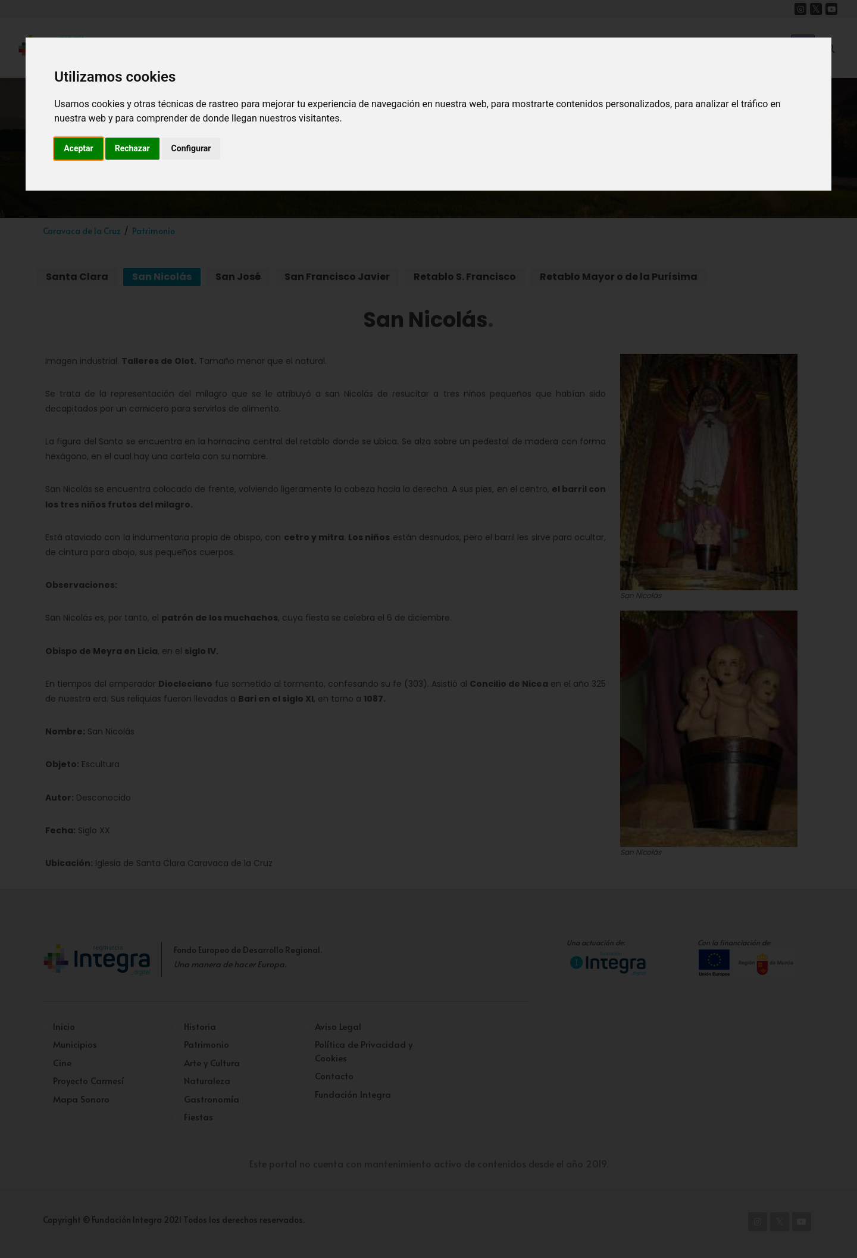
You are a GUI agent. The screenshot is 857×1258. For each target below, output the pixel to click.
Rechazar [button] (132, 148)
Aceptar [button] (78, 148)
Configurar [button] (191, 148)
